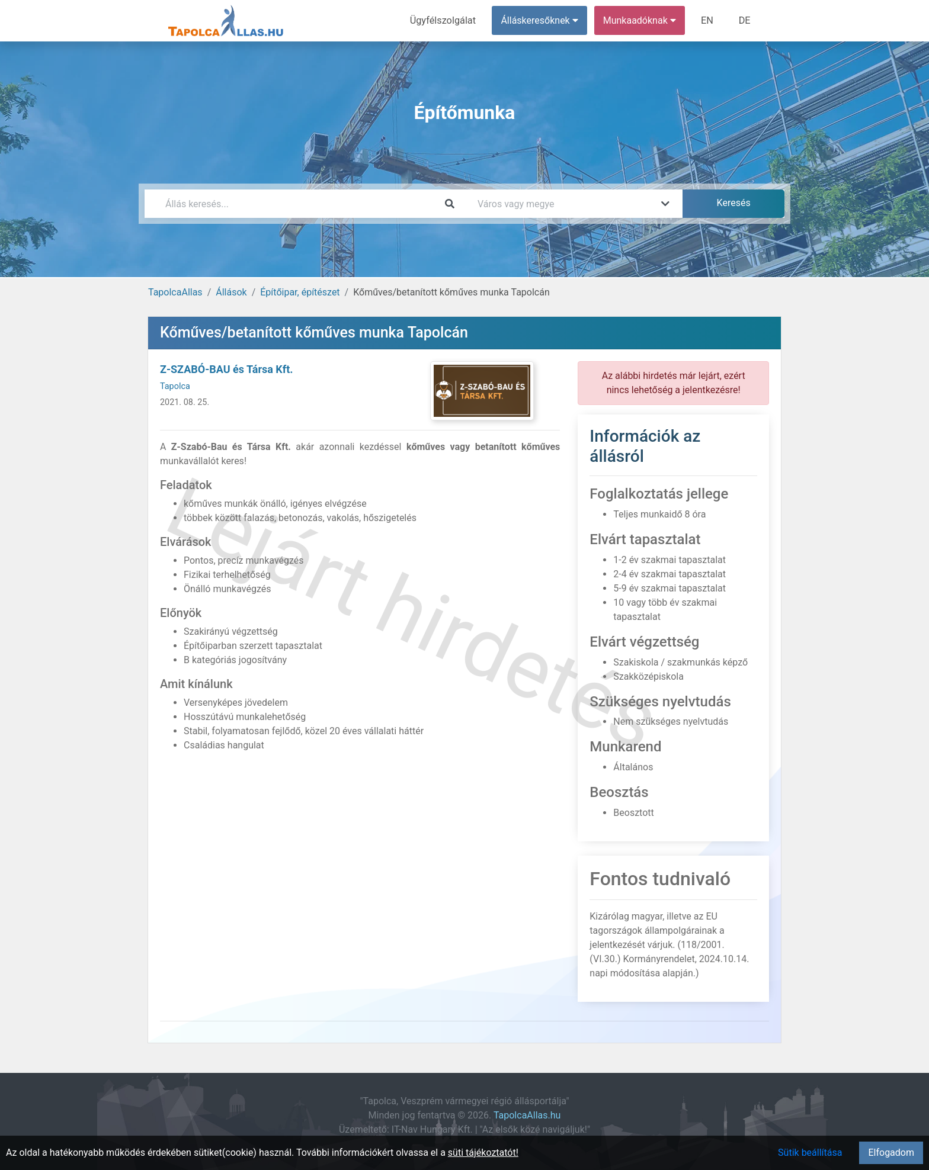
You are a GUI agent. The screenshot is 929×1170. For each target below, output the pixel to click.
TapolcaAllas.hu (527, 1115)
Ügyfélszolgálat (444, 20)
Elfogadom (891, 1152)
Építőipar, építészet (299, 292)
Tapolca (175, 386)
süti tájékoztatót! (483, 1152)
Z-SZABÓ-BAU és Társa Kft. (226, 369)
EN (708, 20)
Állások (231, 292)
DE (745, 20)
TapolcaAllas (175, 292)
